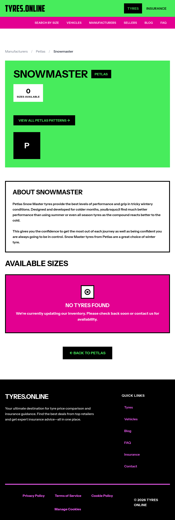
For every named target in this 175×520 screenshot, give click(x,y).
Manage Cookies (68, 509)
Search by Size (47, 23)
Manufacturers (102, 23)
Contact (130, 466)
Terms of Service (68, 495)
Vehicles (74, 23)
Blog (149, 23)
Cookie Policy (102, 495)
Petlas (40, 51)
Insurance (156, 8)
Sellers (130, 23)
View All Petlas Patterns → (44, 120)
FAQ (164, 23)
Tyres (133, 8)
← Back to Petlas (87, 353)
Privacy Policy (34, 495)
